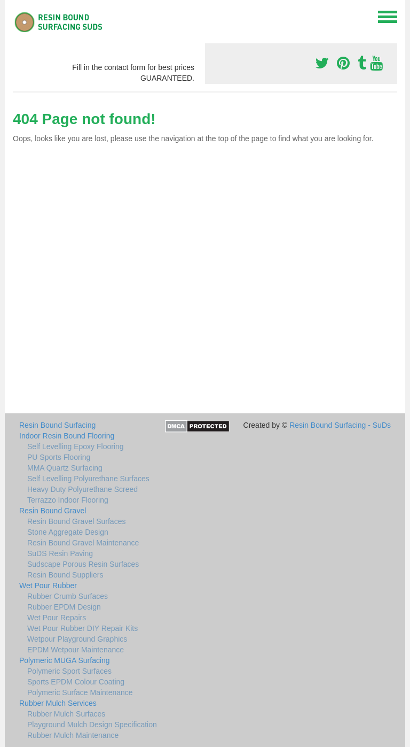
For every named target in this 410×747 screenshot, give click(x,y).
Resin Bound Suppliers (65, 575)
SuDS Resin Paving (60, 553)
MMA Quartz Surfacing (64, 468)
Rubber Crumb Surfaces (67, 596)
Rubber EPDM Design (64, 607)
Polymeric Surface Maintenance (80, 692)
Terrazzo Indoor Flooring (67, 500)
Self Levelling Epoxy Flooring (75, 446)
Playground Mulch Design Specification (92, 724)
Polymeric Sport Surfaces (69, 671)
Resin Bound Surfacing (57, 425)
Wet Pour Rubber (48, 585)
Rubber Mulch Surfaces (66, 714)
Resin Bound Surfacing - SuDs (340, 425)
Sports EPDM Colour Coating (75, 681)
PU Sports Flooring (58, 457)
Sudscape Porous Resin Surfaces (83, 564)
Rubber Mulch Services (58, 703)
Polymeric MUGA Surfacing (64, 660)
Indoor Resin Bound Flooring (66, 436)
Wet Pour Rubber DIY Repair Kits (82, 628)
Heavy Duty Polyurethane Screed (82, 489)
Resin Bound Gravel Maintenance (83, 542)
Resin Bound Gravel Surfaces (76, 521)
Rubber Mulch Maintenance (73, 735)
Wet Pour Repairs (56, 617)
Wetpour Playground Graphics (77, 639)
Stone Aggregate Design (67, 532)
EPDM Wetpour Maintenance (75, 649)
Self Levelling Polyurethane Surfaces (88, 478)
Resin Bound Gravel (52, 510)
